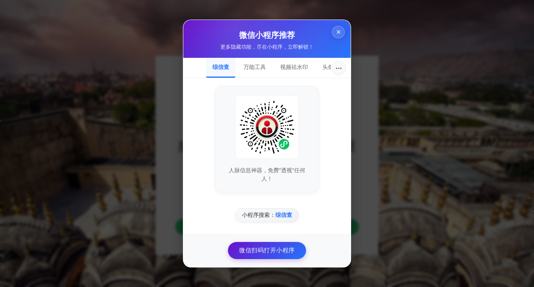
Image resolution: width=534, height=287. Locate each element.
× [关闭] (337, 32)
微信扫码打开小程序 (267, 250)
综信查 (220, 67)
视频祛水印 (294, 67)
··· (339, 68)
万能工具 (254, 67)
